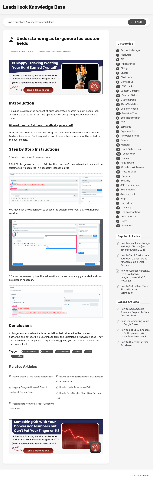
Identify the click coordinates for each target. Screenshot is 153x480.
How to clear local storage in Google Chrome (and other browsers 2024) (135, 246)
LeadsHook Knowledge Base (34, 7)
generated (17, 356)
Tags (123, 198)
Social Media (128, 189)
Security (125, 180)
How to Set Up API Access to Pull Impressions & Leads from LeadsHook (135, 333)
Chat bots (126, 77)
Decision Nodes (129, 108)
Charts (124, 72)
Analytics (126, 54)
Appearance (128, 63)
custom (78, 352)
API (122, 59)
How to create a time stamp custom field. (33, 376)
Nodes (125, 158)
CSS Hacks (128, 86)
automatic (47, 352)
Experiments (127, 131)
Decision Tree (129, 113)
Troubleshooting (130, 212)
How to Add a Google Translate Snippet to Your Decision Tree (135, 312)
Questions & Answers (61, 52)
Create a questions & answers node (31, 157)
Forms (124, 140)
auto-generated (30, 352)
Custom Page (128, 99)
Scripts (126, 176)
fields (89, 352)
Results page (129, 171)
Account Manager (131, 50)
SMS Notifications (130, 185)
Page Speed (127, 162)
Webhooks (127, 225)
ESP (123, 122)
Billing (124, 68)
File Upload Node (130, 135)
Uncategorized (129, 216)
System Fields (128, 194)
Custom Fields (44, 52)
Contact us (127, 81)
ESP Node (125, 126)
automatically (63, 352)
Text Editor (126, 203)
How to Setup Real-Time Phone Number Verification (134, 289)
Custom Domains (130, 90)
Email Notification (130, 117)
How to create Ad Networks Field (75, 387)
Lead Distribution (131, 149)
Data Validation (130, 104)
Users (124, 221)
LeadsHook (129, 153)
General (125, 144)
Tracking (126, 207)
